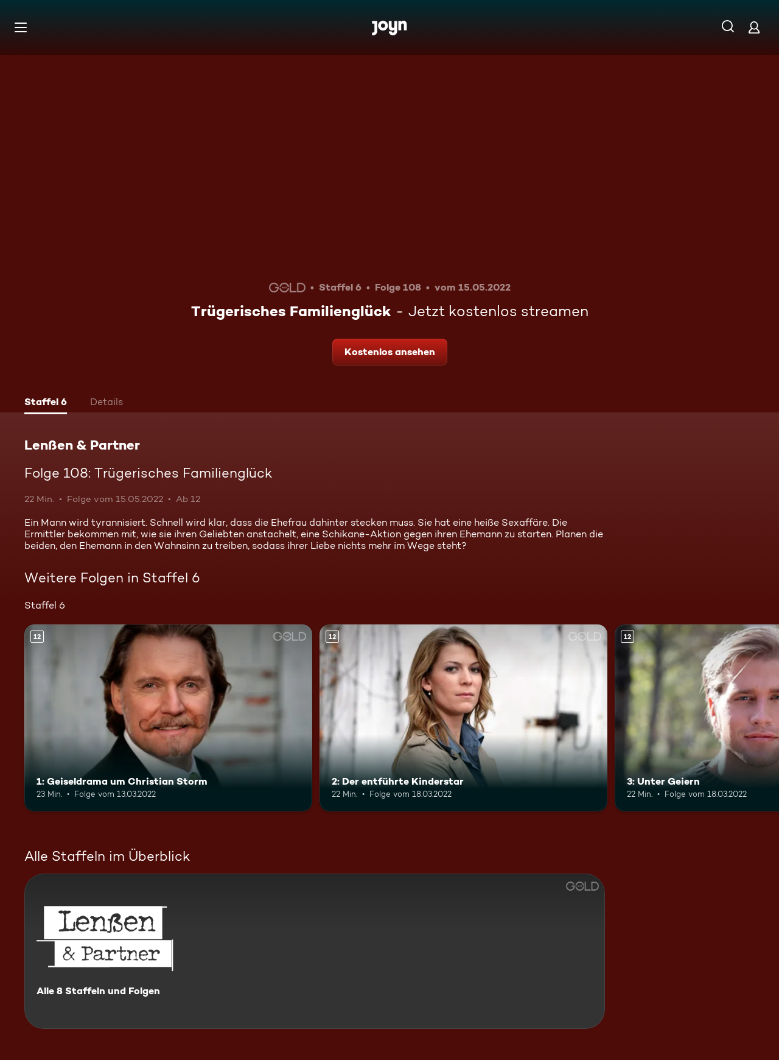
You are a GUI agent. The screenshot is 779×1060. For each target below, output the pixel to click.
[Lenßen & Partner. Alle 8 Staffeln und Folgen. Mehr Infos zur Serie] (314, 951)
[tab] (45, 403)
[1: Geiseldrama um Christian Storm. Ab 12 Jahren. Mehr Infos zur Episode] (168, 717)
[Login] (754, 27)
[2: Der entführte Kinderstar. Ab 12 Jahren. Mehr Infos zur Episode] (463, 717)
